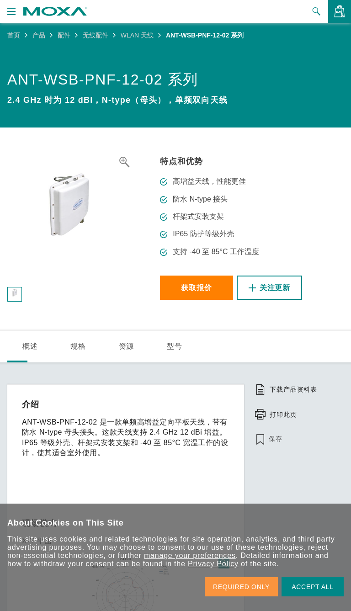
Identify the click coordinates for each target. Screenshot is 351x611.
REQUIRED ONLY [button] (241, 586)
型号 (174, 346)
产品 (38, 35)
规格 (78, 346)
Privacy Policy (213, 564)
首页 (13, 35)
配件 (64, 35)
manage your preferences (190, 555)
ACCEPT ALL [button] (313, 586)
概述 (30, 346)
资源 (126, 346)
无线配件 (95, 35)
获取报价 (196, 288)
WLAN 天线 (137, 35)
